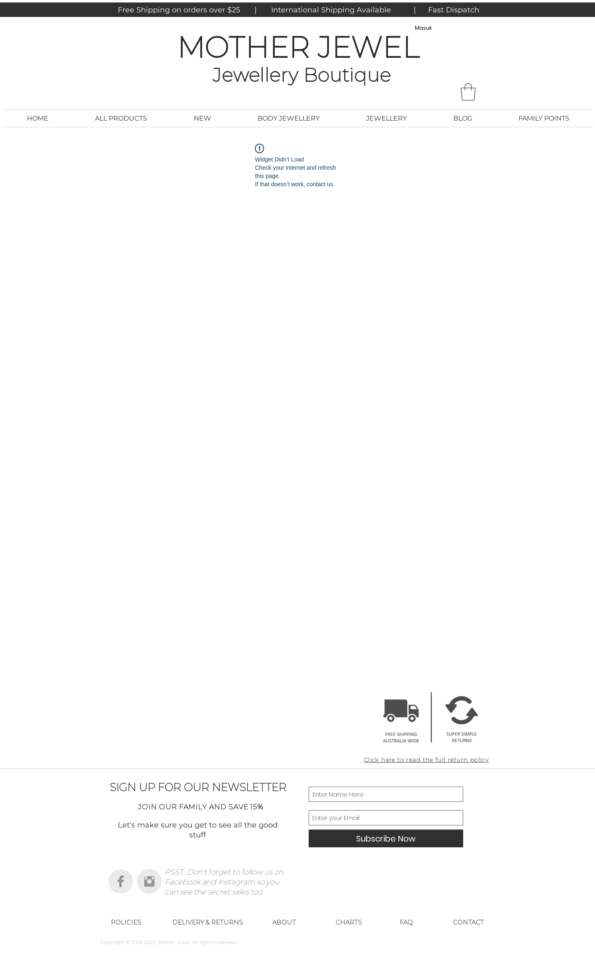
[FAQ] (406, 922)
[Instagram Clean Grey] (149, 881)
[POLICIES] (126, 922)
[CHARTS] (349, 922)
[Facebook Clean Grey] (121, 881)
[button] (468, 92)
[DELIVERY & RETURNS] (207, 922)
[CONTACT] (468, 922)
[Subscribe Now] (386, 838)
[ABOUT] (284, 922)
